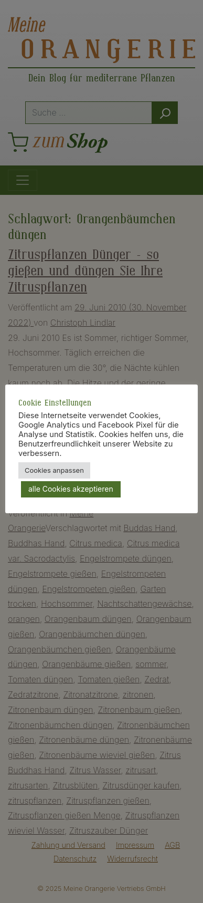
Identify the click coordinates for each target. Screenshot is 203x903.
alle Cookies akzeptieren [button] (70, 488)
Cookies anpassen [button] (54, 470)
